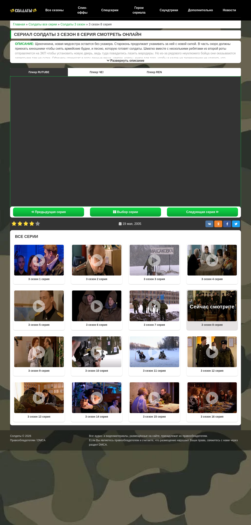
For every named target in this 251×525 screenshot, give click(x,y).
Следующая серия (202, 212)
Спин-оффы (82, 10)
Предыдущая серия (48, 212)
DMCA (103, 444)
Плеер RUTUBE (39, 72)
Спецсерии (109, 10)
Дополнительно (200, 10)
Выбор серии (125, 212)
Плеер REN (154, 72)
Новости (229, 10)
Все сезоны (54, 10)
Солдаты (16, 436)
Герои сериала (139, 10)
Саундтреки (169, 10)
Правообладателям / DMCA (27, 440)
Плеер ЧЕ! (97, 72)
